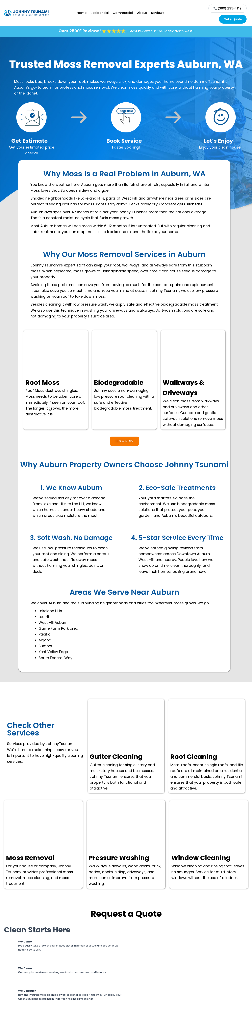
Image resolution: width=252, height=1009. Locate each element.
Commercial (123, 12)
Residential (100, 12)
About (142, 12)
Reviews (157, 12)
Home (81, 12)
